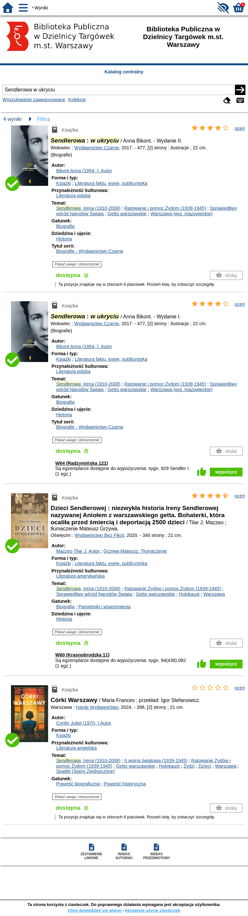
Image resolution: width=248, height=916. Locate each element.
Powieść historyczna (125, 783)
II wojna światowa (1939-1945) (155, 760)
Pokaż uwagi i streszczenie (77, 264)
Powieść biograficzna (78, 783)
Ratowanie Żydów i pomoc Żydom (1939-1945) (172, 588)
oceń (240, 128)
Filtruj (43, 119)
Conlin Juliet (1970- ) (83, 723)
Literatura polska (73, 195)
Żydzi (188, 766)
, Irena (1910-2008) (88, 208)
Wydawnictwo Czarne (96, 147)
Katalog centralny (124, 71)
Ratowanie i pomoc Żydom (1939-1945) (165, 208)
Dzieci (205, 766)
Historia (64, 238)
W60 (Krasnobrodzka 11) (82, 654)
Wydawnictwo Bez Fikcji (99, 535)
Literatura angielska (76, 748)
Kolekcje (77, 99)
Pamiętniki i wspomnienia (104, 606)
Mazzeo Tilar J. (78, 551)
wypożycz (226, 471)
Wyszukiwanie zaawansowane (34, 99)
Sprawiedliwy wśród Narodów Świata (94, 594)
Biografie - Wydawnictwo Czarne (89, 251)
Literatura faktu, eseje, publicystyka (111, 183)
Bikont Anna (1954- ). (84, 170)
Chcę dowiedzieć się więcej (94, 910)
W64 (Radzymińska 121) (81, 463)
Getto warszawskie (127, 213)
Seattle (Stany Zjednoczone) (85, 771)
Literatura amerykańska (80, 576)
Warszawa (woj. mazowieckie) (181, 213)
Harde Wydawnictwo (97, 707)
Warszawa (214, 594)
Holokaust (189, 594)
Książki (63, 183)
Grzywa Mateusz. (135, 551)
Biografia (65, 226)
